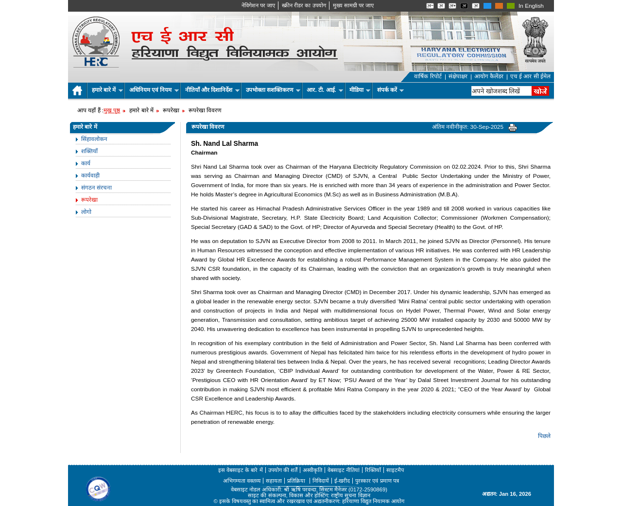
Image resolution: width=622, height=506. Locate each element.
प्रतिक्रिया (297, 481)
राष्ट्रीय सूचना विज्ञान (350, 495)
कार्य (85, 163)
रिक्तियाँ (373, 470)
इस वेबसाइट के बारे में (240, 470)
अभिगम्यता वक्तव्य (241, 481)
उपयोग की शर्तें (282, 470)
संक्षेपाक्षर (458, 76)
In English (531, 5)
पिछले (544, 436)
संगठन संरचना (96, 187)
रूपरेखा (89, 199)
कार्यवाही (90, 175)
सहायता (274, 481)
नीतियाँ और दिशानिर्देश (212, 90)
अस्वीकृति (312, 470)
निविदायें (320, 481)
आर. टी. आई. (325, 90)
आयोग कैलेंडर (488, 76)
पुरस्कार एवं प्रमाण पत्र (376, 481)
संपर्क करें (390, 90)
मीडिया (359, 90)
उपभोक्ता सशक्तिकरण (273, 90)
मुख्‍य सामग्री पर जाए (353, 5)
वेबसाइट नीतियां (344, 470)
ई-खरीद (342, 481)
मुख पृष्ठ (112, 110)
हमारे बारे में (107, 90)
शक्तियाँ (89, 151)
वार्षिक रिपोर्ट (427, 76)
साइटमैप (395, 470)
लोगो (86, 212)
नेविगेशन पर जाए (258, 5)
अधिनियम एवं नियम (154, 90)
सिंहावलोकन (94, 139)
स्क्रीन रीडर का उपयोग (304, 5)
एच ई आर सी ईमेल (530, 76)
